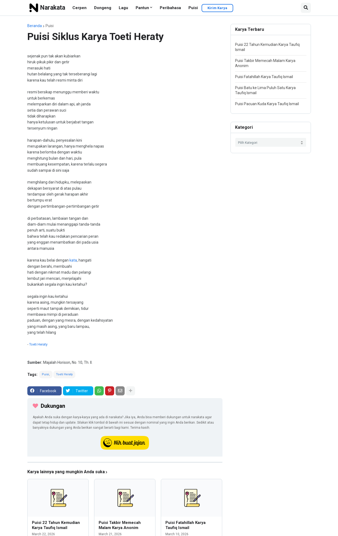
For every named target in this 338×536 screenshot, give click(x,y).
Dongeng (102, 7)
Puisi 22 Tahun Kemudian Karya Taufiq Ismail (56, 525)
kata (73, 260)
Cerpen (79, 7)
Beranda (34, 26)
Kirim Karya (217, 8)
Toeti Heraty (38, 344)
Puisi (193, 7)
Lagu (123, 7)
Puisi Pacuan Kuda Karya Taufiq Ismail (267, 104)
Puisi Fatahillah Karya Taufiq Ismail (185, 525)
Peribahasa (170, 7)
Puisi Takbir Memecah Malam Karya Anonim (120, 525)
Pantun (142, 7)
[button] (306, 8)
